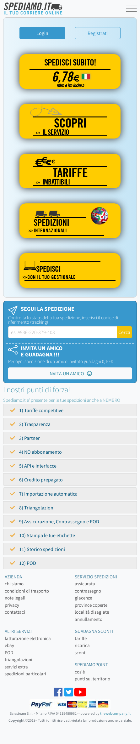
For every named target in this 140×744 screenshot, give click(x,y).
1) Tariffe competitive (36, 410)
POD (9, 653)
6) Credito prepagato (36, 479)
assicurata (85, 584)
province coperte (91, 605)
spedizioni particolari (25, 674)
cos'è (80, 672)
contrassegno (88, 591)
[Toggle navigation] (132, 9)
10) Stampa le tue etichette (42, 535)
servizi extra (16, 667)
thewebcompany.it (115, 713)
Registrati (98, 33)
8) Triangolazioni (32, 507)
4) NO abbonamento (36, 452)
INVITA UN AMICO (70, 373)
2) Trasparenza (30, 424)
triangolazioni (18, 659)
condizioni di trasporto (27, 591)
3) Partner (25, 438)
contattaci (15, 612)
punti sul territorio (92, 679)
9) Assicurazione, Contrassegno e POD (54, 521)
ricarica (82, 645)
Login (42, 33)
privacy (12, 605)
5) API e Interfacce (33, 466)
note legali (15, 598)
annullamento (88, 619)
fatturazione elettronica (28, 638)
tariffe (81, 638)
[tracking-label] (62, 332)
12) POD (23, 563)
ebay (9, 645)
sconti (81, 653)
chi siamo (14, 584)
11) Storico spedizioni (37, 549)
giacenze (83, 598)
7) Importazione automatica (44, 494)
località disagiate (92, 612)
